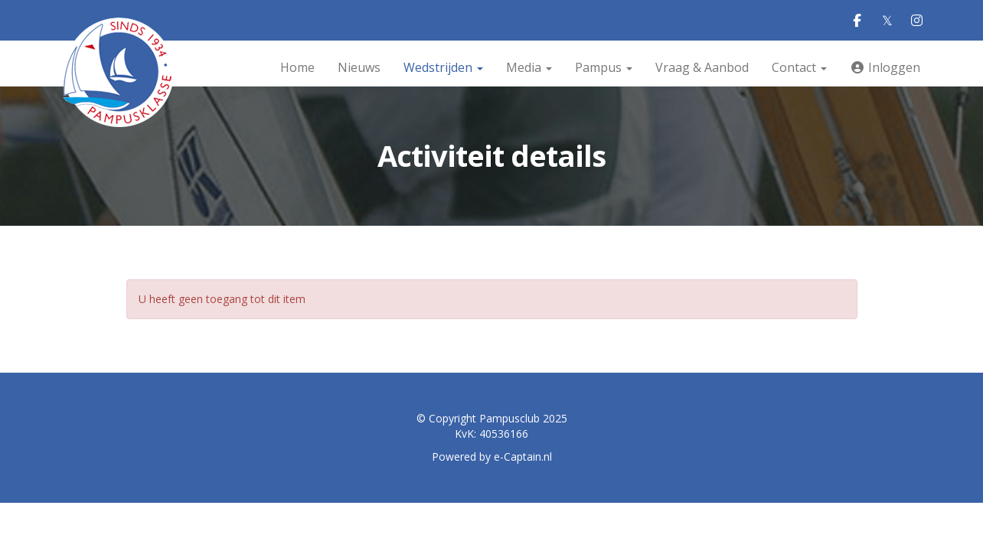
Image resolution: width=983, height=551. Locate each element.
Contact (799, 67)
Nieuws (359, 67)
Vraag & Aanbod (702, 67)
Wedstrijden (443, 67)
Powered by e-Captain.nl (492, 456)
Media (529, 67)
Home (297, 67)
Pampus (603, 67)
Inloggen (885, 67)
